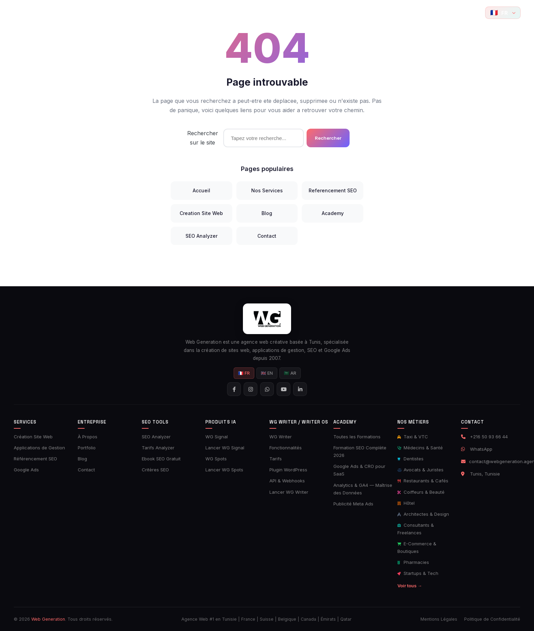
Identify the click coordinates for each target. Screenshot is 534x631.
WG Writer (280, 436)
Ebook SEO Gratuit (161, 458)
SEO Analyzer (201, 236)
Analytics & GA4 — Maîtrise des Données (362, 488)
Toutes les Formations (357, 436)
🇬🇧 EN (267, 373)
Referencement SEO (333, 190)
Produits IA (258, 12)
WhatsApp (481, 449)
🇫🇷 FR (244, 373)
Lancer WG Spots (224, 469)
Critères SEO (155, 469)
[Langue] (503, 13)
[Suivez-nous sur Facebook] (433, 13)
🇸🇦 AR (290, 373)
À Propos (87, 436)
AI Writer (297, 12)
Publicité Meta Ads (353, 503)
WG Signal (216, 436)
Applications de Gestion (39, 447)
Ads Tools (217, 12)
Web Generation (48, 619)
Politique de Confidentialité (492, 619)
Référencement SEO (35, 458)
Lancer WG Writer (288, 492)
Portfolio (142, 12)
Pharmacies (413, 562)
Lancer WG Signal (224, 447)
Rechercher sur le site (202, 138)
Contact (386, 12)
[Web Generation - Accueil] (23, 12)
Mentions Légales (438, 619)
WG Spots (216, 458)
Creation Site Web (201, 213)
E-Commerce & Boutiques (416, 547)
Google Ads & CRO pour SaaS (359, 470)
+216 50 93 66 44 (489, 436)
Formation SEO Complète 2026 (359, 451)
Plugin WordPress (288, 469)
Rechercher (328, 138)
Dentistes (410, 458)
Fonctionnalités (285, 447)
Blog (362, 12)
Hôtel (406, 503)
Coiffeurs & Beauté (421, 492)
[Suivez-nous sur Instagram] (447, 13)
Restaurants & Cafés (422, 480)
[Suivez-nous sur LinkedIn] (300, 389)
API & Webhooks (287, 480)
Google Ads (26, 469)
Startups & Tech (417, 573)
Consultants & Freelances (415, 528)
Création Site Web (33, 436)
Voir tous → (409, 585)
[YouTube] (475, 13)
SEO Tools (177, 12)
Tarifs (275, 458)
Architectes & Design (423, 514)
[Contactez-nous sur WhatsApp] (461, 13)
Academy (334, 12)
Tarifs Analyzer (158, 447)
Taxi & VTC (412, 436)
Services (109, 12)
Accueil (77, 12)
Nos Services (267, 190)
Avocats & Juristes (420, 469)
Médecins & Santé (420, 447)
